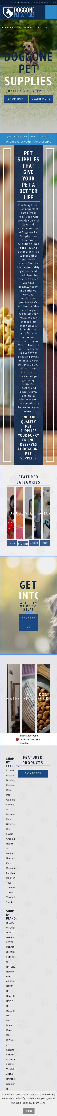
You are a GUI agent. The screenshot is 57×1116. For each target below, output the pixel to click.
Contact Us (28, 622)
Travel (9, 892)
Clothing (23, 543)
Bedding (43, 27)
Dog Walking (10, 797)
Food (8, 819)
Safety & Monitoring (10, 875)
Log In (12, 2)
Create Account (28, 2)
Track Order (48, 2)
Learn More (41, 98)
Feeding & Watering (10, 809)
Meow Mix (9, 1033)
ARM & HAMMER (10, 1076)
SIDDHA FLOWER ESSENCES (10, 1059)
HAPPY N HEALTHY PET (10, 1008)
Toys (8, 882)
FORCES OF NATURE (10, 961)
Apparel (29, 27)
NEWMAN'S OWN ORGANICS (10, 976)
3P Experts (10, 1047)
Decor (9, 789)
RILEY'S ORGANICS (10, 925)
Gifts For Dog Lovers (10, 829)
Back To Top (33, 773)
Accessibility (11, 27)
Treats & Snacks (10, 900)
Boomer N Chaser (10, 1088)
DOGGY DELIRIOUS (10, 935)
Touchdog (10, 1069)
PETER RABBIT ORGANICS (10, 947)
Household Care (10, 861)
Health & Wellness (10, 848)
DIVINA (10, 1039)
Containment (10, 785)
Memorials (10, 867)
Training (10, 887)
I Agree (28, 1110)
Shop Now (16, 98)
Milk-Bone (9, 1023)
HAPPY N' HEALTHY (10, 991)
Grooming (10, 838)
